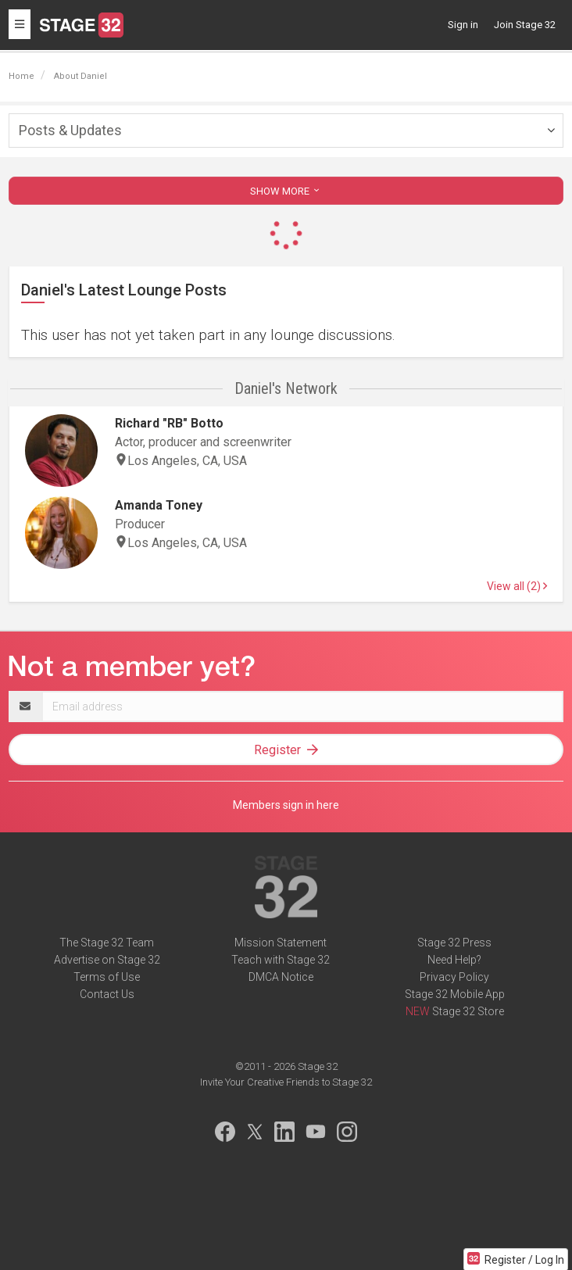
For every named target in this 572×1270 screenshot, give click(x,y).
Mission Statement (280, 942)
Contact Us (107, 994)
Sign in (463, 24)
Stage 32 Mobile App (455, 994)
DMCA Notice (280, 977)
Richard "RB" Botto (169, 423)
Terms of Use (106, 977)
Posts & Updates (70, 130)
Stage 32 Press (454, 942)
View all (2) (517, 586)
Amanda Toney (158, 505)
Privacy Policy (454, 977)
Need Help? (454, 959)
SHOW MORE (286, 191)
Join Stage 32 (525, 24)
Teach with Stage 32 (280, 959)
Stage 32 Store (468, 1011)
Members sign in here (286, 805)
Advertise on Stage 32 (107, 959)
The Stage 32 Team (106, 942)
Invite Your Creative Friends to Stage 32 (286, 1082)
